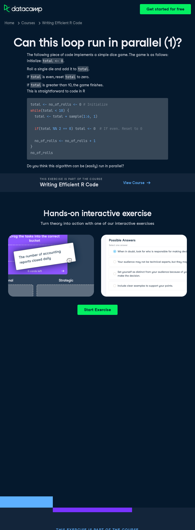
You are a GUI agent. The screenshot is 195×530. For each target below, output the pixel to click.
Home (9, 23)
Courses (28, 23)
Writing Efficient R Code (62, 23)
